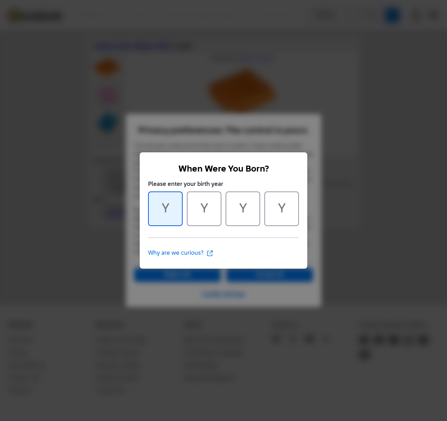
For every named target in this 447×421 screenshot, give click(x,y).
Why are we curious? (180, 253)
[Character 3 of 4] (243, 208)
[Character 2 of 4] (204, 208)
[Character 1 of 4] (165, 208)
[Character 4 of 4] (281, 208)
